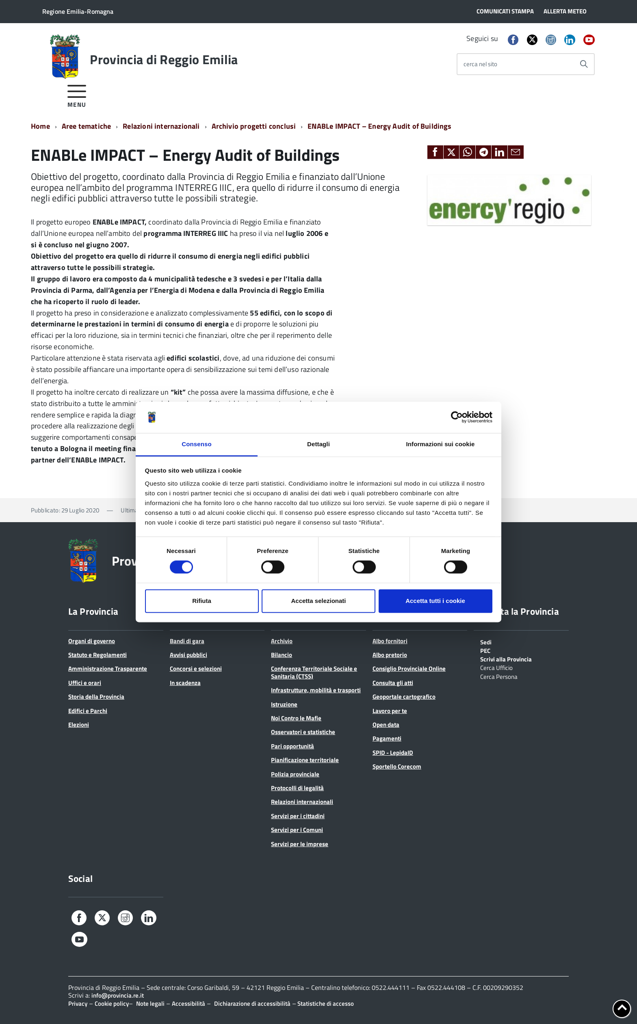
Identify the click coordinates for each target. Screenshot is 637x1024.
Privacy (77, 1003)
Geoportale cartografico (404, 696)
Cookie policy (112, 1003)
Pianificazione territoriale (305, 760)
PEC (485, 650)
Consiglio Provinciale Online (409, 668)
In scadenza (185, 682)
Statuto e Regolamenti (97, 654)
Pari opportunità (292, 746)
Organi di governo (91, 641)
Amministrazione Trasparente (107, 668)
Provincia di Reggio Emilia (164, 59)
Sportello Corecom (397, 766)
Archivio (281, 641)
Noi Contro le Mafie (296, 718)
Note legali (150, 1003)
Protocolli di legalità (297, 788)
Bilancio (281, 654)
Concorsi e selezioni (196, 668)
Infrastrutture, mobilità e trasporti (316, 690)
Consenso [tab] (196, 444)
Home (40, 126)
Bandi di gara (187, 641)
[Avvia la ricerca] (584, 64)
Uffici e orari (84, 682)
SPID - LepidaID (393, 752)
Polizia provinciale (295, 774)
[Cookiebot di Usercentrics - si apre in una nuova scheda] (456, 417)
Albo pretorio (390, 654)
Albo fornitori (390, 641)
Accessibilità (188, 1003)
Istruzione (284, 704)
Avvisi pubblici (188, 654)
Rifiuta (201, 600)
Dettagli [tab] (318, 444)
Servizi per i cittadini (298, 816)
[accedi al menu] (77, 95)
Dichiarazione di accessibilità (252, 1003)
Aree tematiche (86, 126)
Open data (386, 724)
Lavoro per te (390, 710)
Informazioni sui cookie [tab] (440, 444)
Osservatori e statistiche (303, 732)
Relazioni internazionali (161, 126)
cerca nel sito (480, 63)
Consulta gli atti (393, 682)
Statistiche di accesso (325, 1003)
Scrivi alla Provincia (506, 659)
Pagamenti (387, 738)
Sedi (486, 641)
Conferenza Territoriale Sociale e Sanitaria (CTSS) (314, 672)
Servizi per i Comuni (297, 829)
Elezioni (78, 724)
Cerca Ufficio (496, 667)
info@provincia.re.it (117, 995)
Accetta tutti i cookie (435, 600)
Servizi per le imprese (299, 844)
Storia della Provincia (96, 696)
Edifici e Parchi (87, 710)
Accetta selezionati (318, 600)
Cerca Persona (499, 676)
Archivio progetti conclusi (254, 126)
